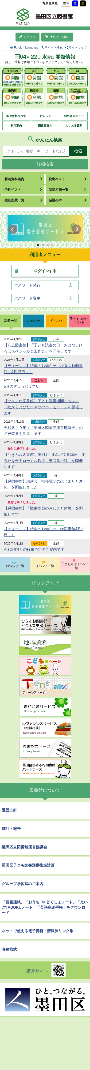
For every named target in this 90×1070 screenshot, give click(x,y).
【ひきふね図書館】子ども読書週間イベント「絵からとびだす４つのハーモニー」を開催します (43, 407)
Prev (13, 229)
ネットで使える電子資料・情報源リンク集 (37, 931)
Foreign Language (26, 47)
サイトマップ (78, 47)
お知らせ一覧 (15, 566)
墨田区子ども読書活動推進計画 (28, 865)
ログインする (45, 271)
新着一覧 (10, 321)
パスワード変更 (27, 298)
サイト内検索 (53, 47)
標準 (66, 3)
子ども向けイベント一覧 (75, 566)
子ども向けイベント (80, 320)
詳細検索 (45, 164)
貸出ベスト (57, 179)
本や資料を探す (16, 116)
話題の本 (55, 200)
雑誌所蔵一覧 (14, 200)
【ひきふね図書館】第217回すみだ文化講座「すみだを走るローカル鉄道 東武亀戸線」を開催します (44, 461)
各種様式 (9, 949)
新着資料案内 (14, 179)
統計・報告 (11, 829)
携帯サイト (37, 971)
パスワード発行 (27, 285)
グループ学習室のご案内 (22, 884)
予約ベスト (12, 189)
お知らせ (45, 116)
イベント (56, 321)
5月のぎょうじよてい (22, 386)
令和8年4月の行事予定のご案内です (34, 550)
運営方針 (9, 810)
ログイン (27, 37)
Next (76, 229)
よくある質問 (73, 125)
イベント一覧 (45, 566)
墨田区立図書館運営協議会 (24, 847)
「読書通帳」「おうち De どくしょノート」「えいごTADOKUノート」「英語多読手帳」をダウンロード (45, 907)
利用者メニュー (74, 116)
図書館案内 (45, 125)
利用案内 (16, 125)
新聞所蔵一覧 (58, 189)
